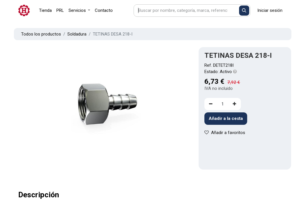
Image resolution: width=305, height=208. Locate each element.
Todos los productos (41, 34)
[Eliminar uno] (210, 104)
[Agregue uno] (234, 104)
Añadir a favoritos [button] (224, 132)
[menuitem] (45, 10)
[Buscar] (244, 10)
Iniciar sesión (269, 10)
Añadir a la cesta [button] (226, 118)
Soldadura (76, 34)
